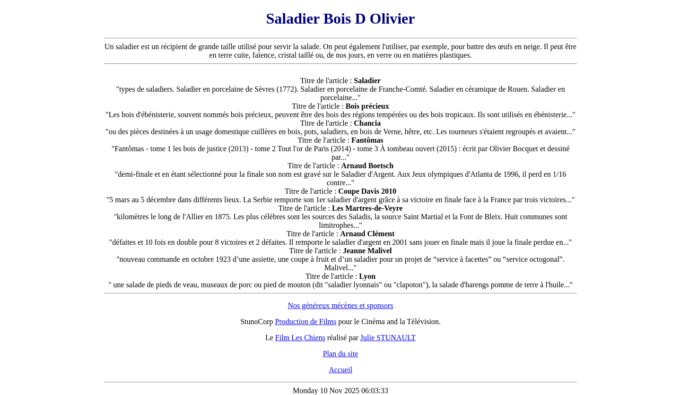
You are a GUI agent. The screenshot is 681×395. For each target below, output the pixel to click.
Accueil (340, 370)
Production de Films (306, 322)
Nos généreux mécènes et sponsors (340, 305)
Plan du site (340, 354)
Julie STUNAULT (388, 338)
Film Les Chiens (300, 338)
